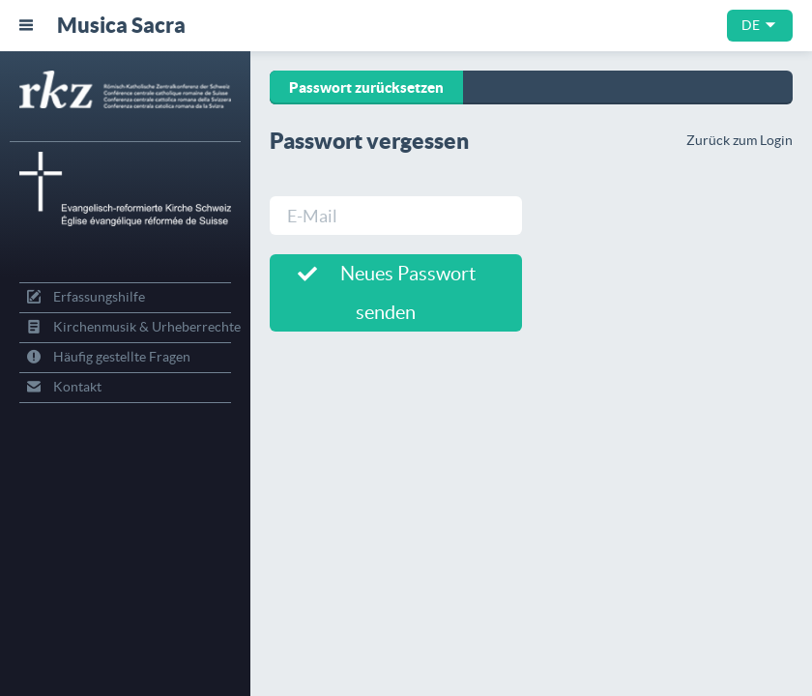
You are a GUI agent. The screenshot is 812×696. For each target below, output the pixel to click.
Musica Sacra (121, 25)
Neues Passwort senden (387, 293)
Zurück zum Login (739, 140)
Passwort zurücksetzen (366, 87)
